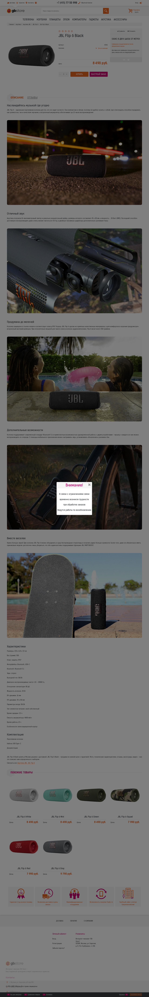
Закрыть (89, 484)
